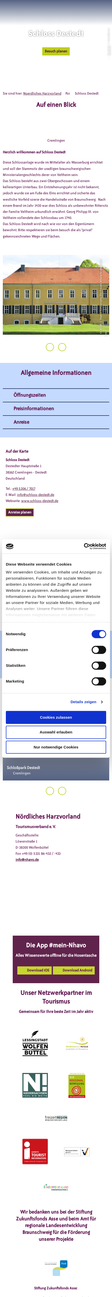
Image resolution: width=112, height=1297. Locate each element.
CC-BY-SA (108, 50)
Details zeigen (83, 702)
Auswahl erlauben (56, 732)
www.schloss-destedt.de (39, 501)
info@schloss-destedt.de (35, 495)
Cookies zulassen (56, 717)
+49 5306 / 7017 (23, 489)
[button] (85, 10)
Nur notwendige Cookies (56, 747)
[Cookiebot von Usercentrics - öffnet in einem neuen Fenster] (84, 546)
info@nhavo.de (27, 860)
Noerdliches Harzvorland (42, 93)
